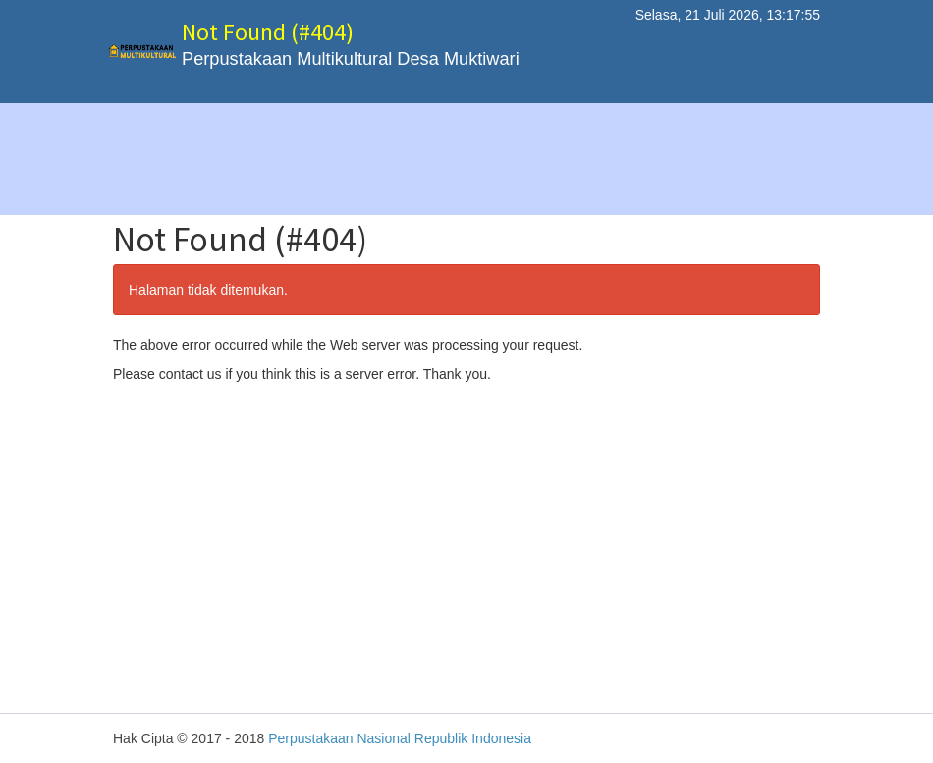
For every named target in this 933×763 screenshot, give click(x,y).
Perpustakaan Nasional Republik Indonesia (399, 738)
